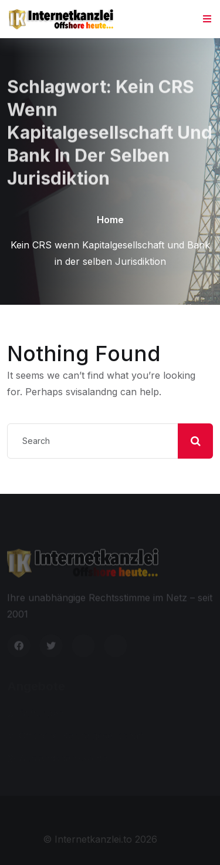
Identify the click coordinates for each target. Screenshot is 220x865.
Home (110, 219)
